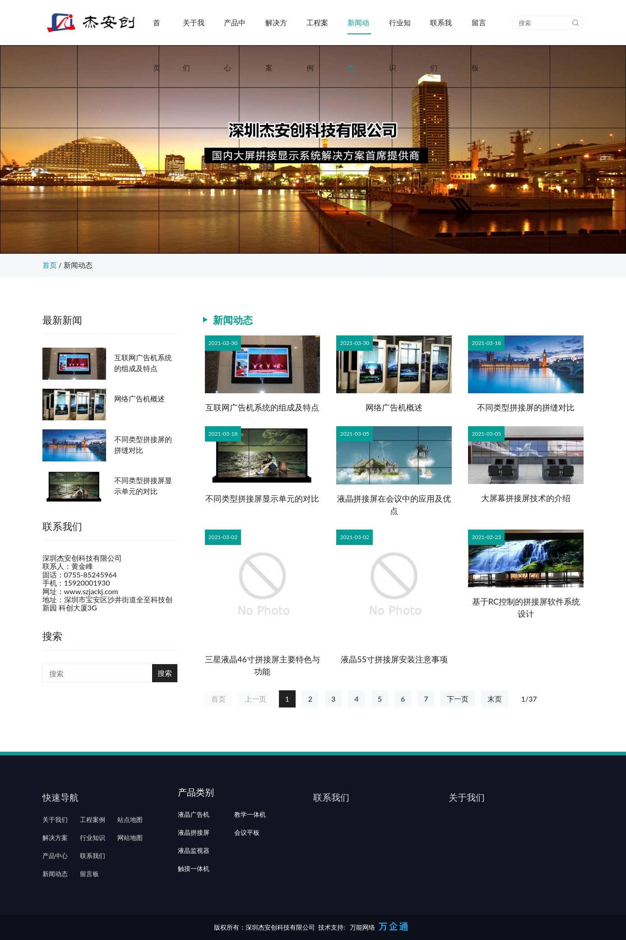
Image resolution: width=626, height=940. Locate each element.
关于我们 (193, 31)
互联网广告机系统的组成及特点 (143, 362)
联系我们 (441, 31)
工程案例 (317, 31)
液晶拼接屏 (193, 859)
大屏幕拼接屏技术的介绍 (525, 498)
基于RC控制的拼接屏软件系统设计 (526, 607)
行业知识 (400, 31)
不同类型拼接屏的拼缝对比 (143, 444)
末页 (494, 698)
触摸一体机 (193, 895)
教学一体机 (250, 841)
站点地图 (130, 841)
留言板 (479, 31)
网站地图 (130, 859)
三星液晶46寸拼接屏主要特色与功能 (262, 665)
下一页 (457, 698)
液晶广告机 (193, 841)
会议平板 (247, 859)
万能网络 (362, 927)
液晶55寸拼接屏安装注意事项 (394, 659)
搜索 (165, 673)
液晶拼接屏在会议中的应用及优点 (394, 504)
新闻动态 (358, 31)
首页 (156, 31)
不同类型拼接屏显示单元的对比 (143, 485)
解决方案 (276, 31)
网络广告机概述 (139, 398)
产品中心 (235, 31)
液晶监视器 (193, 877)
